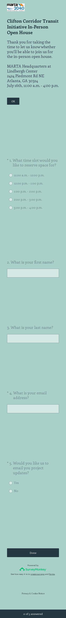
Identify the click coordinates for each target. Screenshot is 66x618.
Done (33, 552)
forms (52, 574)
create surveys (38, 574)
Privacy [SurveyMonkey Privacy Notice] (25, 593)
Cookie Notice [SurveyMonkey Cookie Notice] (38, 593)
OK (13, 101)
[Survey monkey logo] (33, 569)
